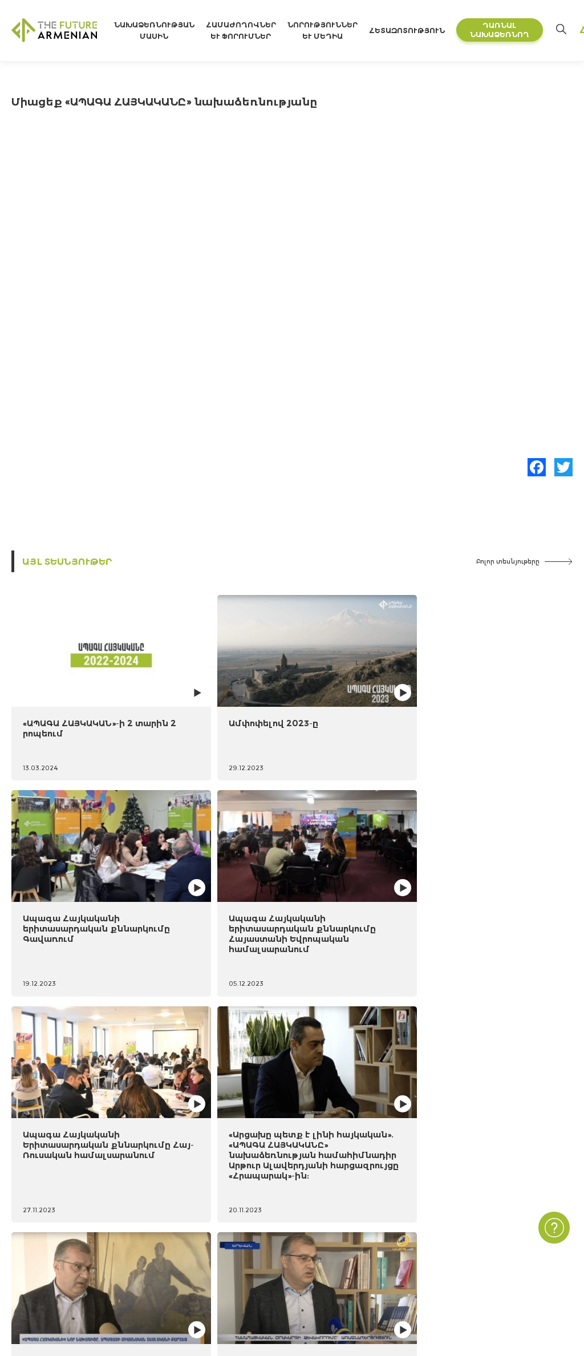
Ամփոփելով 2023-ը (211, 685)
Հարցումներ (363, 1265)
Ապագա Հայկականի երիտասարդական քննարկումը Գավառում (357, 701)
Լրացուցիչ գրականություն (196, 1247)
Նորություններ (366, 1209)
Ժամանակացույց (47, 1247)
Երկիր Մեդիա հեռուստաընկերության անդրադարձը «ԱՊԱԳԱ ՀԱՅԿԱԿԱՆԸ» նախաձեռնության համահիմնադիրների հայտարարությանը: (364, 916)
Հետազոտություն (430, 30)
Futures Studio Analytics (182, 1228)
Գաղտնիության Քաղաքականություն (498, 1228)
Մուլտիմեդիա (366, 1247)
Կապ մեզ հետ (451, 1209)
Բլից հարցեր (363, 1284)
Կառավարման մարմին (59, 1284)
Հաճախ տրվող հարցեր (469, 1247)
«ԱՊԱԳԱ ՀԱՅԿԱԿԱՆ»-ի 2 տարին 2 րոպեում (74, 691)
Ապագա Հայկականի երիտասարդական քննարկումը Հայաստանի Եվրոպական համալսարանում (500, 711)
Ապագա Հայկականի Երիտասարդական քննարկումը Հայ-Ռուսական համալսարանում (71, 905)
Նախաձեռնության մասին (67, 1209)
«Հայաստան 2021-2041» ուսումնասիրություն (230, 1209)
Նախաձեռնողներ (47, 1265)
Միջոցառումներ (370, 1228)
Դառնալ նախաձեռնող (522, 30)
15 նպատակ (35, 1228)
